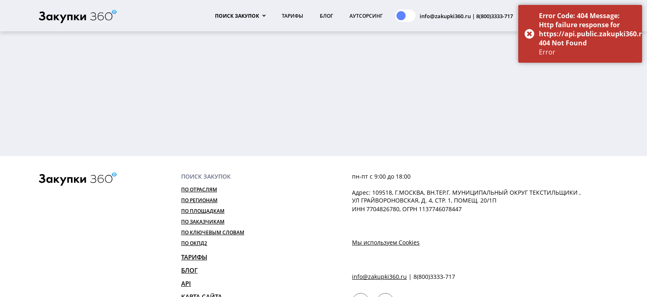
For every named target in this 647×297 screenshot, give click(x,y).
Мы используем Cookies (386, 242)
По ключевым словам (212, 232)
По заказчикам (202, 221)
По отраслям (199, 189)
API (186, 283)
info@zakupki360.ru (379, 276)
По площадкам (202, 210)
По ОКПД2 (194, 243)
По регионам (199, 200)
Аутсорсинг (366, 15)
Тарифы (292, 15)
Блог (326, 15)
